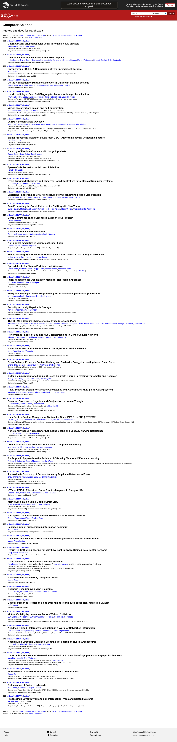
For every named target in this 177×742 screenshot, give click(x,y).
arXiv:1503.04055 (14, 66)
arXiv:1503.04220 (14, 277)
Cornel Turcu (25, 493)
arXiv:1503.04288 (14, 513)
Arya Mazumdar (30, 310)
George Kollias (54, 209)
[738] (4, 536)
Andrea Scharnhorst (43, 631)
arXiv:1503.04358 (14, 625)
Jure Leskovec (41, 257)
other (27, 41)
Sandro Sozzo (26, 404)
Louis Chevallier (68, 97)
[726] (4, 373)
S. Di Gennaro (23, 184)
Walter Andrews (39, 197)
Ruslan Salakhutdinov (71, 197)
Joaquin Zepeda (29, 97)
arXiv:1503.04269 (14, 456)
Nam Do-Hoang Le (15, 170)
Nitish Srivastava (54, 197)
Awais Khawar (28, 392)
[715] (4, 229)
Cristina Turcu (13, 493)
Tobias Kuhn (13, 674)
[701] (4, 41)
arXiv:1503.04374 (14, 669)
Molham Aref (25, 209)
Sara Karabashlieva (109, 324)
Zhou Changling (14, 477)
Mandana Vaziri (64, 269)
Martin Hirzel (13, 269)
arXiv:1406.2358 (52, 406)
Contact (53, 732)
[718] (4, 263)
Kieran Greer (13, 580)
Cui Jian (37, 477)
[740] (4, 559)
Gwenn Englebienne (61, 631)
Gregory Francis (34, 688)
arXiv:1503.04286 (14, 487)
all (41, 37)
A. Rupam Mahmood (32, 461)
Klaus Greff (12, 124)
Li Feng (54, 477)
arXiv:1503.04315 (14, 536)
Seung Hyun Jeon (15, 420)
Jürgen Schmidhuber (77, 124)
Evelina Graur (37, 518)
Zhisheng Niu (54, 365)
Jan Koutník (46, 124)
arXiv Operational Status (143, 736)
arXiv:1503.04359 (14, 639)
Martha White (47, 461)
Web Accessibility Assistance (144, 732)
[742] (4, 586)
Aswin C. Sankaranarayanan (28, 433)
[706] (4, 105)
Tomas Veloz (38, 404)
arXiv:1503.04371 (14, 653)
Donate (170, 5)
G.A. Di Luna (13, 617)
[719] (4, 277)
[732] (4, 456)
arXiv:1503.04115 (14, 164)
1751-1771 (78, 35)
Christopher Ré (79, 209)
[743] (4, 600)
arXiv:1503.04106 (14, 135)
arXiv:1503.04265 (14, 428)
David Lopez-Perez (36, 337)
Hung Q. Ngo (66, 209)
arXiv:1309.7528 (58, 660)
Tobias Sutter (13, 154)
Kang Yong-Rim (14, 351)
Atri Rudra (91, 209)
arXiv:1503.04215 (14, 263)
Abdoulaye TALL (14, 111)
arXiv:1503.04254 (14, 359)
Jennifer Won (139, 324)
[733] (4, 471)
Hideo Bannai (13, 60)
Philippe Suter (38, 269)
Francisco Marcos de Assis (31, 592)
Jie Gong (22, 365)
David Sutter (25, 154)
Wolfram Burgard (28, 504)
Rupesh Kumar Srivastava (29, 124)
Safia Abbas (13, 605)
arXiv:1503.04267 (14, 442)
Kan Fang (22, 688)
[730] (4, 428)
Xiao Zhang (12, 688)
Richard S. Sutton (15, 461)
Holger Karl (23, 553)
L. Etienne (12, 184)
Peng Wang (22, 337)
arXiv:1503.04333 (14, 575)
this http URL (81, 271)
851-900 (68, 35)
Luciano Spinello (43, 504)
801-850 (61, 35)
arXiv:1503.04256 (14, 387)
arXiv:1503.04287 (14, 499)
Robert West (13, 257)
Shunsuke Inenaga (39, 60)
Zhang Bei (46, 477)
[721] (4, 304)
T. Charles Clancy (58, 392)
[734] (4, 487)
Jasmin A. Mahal (15, 392)
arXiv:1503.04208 (14, 252)
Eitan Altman (38, 111)
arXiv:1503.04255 (14, 373)
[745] (4, 625)
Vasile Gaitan (50, 493)
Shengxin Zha (13, 197)
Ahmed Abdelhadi (42, 392)
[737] (4, 524)
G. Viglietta (68, 617)
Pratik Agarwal (14, 504)
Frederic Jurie (43, 97)
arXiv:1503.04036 (14, 41)
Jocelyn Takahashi (125, 324)
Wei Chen (44, 365)
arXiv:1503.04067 (14, 105)
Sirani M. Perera (14, 140)
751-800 (55, 35)
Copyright (94, 732)
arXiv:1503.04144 (14, 192)
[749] (4, 682)
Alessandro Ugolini (62, 85)
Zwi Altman (27, 111)
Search (171, 14)
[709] (4, 149)
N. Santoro (58, 617)
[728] (4, 398)
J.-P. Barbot (35, 184)
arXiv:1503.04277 (14, 471)
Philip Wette (13, 553)
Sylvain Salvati (14, 564)
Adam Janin (94, 324)
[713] (4, 203)
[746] (4, 639)
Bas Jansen (12, 72)
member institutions (141, 6)
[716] (4, 240)
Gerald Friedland (53, 324)
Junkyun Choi (69, 420)
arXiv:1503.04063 (14, 80)
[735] (4, 499)
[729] (4, 414)
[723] (4, 332)
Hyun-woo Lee (57, 420)
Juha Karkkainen (55, 60)
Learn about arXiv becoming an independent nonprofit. (89, 5)
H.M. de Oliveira (50, 592)
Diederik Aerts (13, 404)
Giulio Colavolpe (14, 85)
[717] (4, 252)
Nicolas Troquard (29, 246)
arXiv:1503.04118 (14, 178)
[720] (4, 291)
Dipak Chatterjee (32, 282)
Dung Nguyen (13, 209)
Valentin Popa (38, 493)
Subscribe (54, 735)
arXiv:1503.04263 (14, 414)
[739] (4, 547)
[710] (4, 164)
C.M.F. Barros (13, 592)
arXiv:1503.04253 (14, 346)
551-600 (28, 35)
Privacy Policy (95, 735)
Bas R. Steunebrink (60, 124)
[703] (4, 66)
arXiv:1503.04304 (14, 524)
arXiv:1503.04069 (14, 119)
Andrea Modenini (29, 85)
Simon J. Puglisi (100, 60)
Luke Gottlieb (83, 324)
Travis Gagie (25, 60)
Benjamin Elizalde (38, 324)
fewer (31, 37)
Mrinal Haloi (13, 46)
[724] (4, 346)
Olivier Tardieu (51, 269)
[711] (4, 178)
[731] (4, 442)
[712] (4, 192)
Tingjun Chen (24, 378)
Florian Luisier (26, 197)
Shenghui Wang (27, 631)
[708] (4, 135)
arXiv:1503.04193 (14, 240)
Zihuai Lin (62, 337)
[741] (4, 575)
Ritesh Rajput (45, 296)
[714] (4, 215)
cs (17, 16)
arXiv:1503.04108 (14, 149)
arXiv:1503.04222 (14, 291)
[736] (4, 513)
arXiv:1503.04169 (14, 203)
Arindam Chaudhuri (16, 282)
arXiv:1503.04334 (14, 586)
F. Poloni (49, 617)
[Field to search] (159, 13)
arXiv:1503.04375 (14, 682)
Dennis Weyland (14, 220)
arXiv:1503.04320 (14, 559)
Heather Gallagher (69, 324)
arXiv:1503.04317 (14, 547)
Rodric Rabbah (25, 269)
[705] (4, 91)
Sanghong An (29, 420)
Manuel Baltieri (29, 234)
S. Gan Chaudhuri (37, 617)
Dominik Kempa (69, 60)
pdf (23, 41)
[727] (4, 387)
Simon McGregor (15, 234)
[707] (4, 119)
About (6, 732)
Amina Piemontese (45, 85)
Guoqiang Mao (51, 337)
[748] (4, 669)
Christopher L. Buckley (45, 234)
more (37, 37)
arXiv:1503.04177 (14, 215)
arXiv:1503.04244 (14, 304)
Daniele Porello (14, 246)
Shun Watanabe (30, 658)
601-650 (35, 35)
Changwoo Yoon (43, 420)
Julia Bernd (12, 324)
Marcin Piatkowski (84, 60)
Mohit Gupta (23, 447)
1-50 (21, 35)
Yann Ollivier (13, 529)
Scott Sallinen (13, 644)
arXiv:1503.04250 (14, 318)
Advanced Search (146, 16)
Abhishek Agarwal (15, 310)
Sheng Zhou (13, 365)
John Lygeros (36, 154)
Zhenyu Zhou (33, 365)
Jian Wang (12, 447)
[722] (4, 318)
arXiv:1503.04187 (14, 229)
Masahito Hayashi (15, 658)
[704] (4, 80)
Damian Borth (24, 324)
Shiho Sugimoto (114, 60)
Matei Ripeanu (44, 644)
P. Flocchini (24, 617)
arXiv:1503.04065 (14, 91)
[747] (4, 653)
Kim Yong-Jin (27, 351)
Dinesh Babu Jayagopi (28, 46)
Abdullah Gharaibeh (28, 644)
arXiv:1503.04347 (14, 611)
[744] (4, 611)
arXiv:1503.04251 (14, 332)
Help (137, 16)
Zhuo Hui (11, 433)
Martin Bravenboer (39, 209)
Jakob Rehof (13, 701)
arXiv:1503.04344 (14, 600)
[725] (4, 359)
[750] (4, 696)
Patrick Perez (55, 97)
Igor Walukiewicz (61, 564)
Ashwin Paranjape (26, 257)
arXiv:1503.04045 (14, 55)
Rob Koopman (14, 631)
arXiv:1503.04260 (14, 398)
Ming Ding (12, 337)
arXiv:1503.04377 (14, 696)
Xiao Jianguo (27, 477)
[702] (4, 55)
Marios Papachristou (16, 541)
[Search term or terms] (142, 13)
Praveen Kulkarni (15, 97)
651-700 (41, 35)
